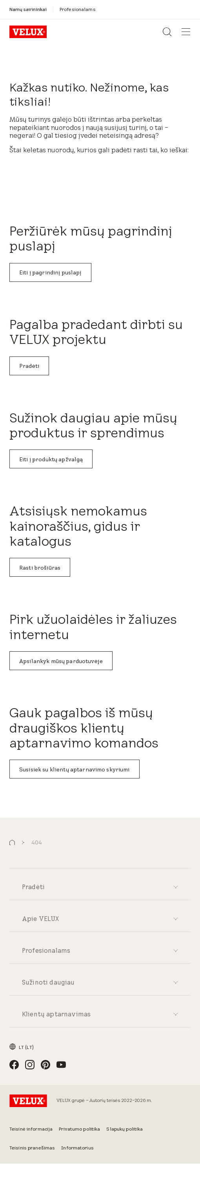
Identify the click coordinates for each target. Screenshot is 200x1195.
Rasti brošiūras (39, 567)
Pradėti (29, 365)
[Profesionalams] (78, 9)
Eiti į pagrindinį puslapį (50, 272)
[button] (12, 843)
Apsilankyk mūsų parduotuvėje (61, 661)
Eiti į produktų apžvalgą (51, 459)
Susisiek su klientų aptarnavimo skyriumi (74, 769)
